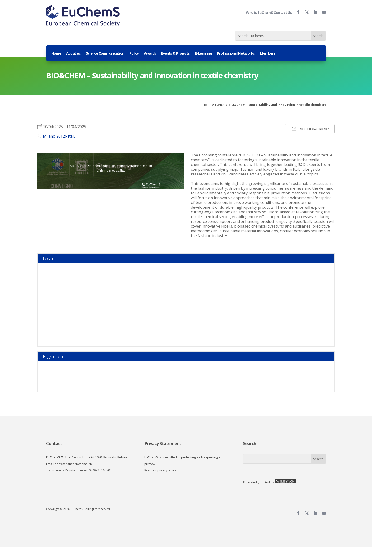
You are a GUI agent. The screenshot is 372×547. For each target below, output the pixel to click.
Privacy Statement (162, 443)
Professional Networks (236, 53)
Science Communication (105, 53)
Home (56, 53)
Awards (150, 53)
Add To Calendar (309, 129)
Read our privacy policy (160, 470)
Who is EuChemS (259, 12)
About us (73, 53)
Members (267, 53)
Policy (134, 53)
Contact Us (283, 12)
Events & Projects (175, 53)
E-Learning (203, 53)
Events (220, 104)
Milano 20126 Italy (59, 136)
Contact (54, 443)
